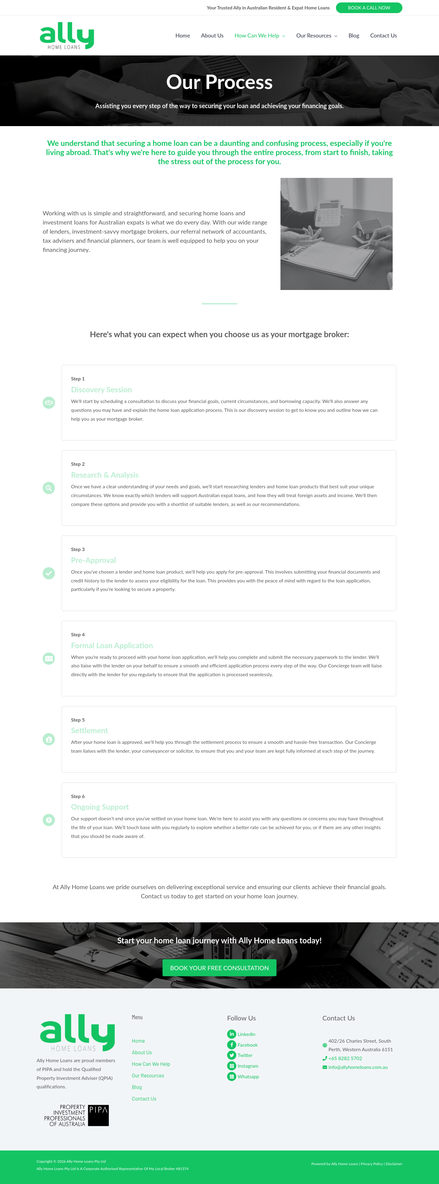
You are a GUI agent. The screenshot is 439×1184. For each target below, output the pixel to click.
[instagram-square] (267, 1065)
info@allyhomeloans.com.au (358, 1067)
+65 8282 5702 (345, 1058)
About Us (142, 1052)
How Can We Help (151, 1064)
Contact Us (144, 1098)
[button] (369, 7)
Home (138, 1040)
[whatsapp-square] (267, 1076)
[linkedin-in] (267, 1034)
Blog (137, 1087)
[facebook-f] (267, 1044)
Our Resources (148, 1075)
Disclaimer (394, 1163)
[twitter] (267, 1055)
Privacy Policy (372, 1163)
